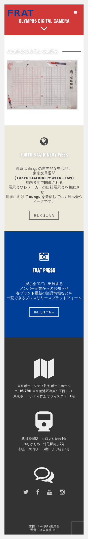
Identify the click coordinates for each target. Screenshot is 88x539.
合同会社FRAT (48, 530)
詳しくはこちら (44, 215)
